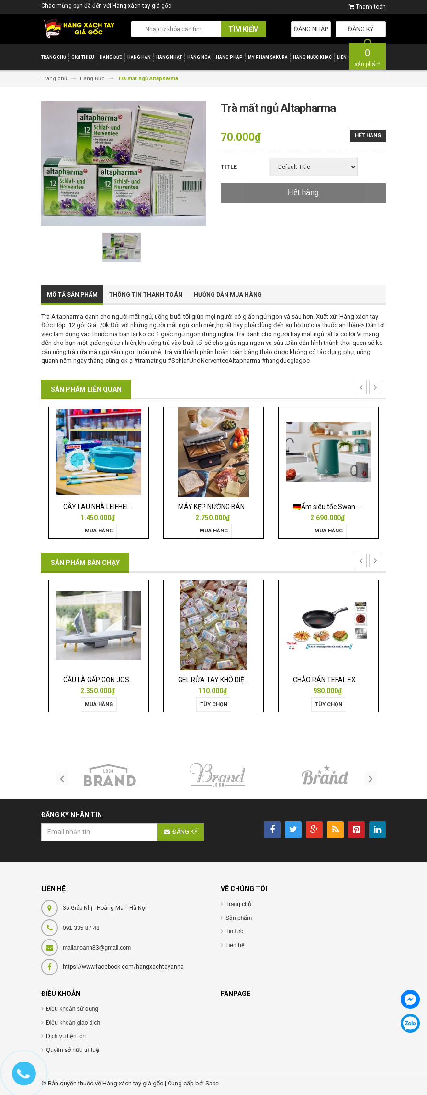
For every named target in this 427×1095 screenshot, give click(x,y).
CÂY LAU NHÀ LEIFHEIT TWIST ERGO (117, 506)
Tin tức (234, 931)
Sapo (212, 1083)
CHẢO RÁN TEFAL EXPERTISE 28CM (347, 680)
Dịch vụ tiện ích (66, 1036)
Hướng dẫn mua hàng (228, 294)
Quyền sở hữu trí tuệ (72, 1050)
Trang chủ (238, 904)
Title (229, 167)
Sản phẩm (238, 918)
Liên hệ (235, 945)
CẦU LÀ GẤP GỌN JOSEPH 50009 (112, 680)
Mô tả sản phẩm (72, 294)
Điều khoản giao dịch (73, 1022)
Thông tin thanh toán (145, 294)
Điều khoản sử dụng (72, 1009)
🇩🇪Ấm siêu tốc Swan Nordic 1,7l (340, 506)
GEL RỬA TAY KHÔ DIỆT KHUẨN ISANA (235, 680)
